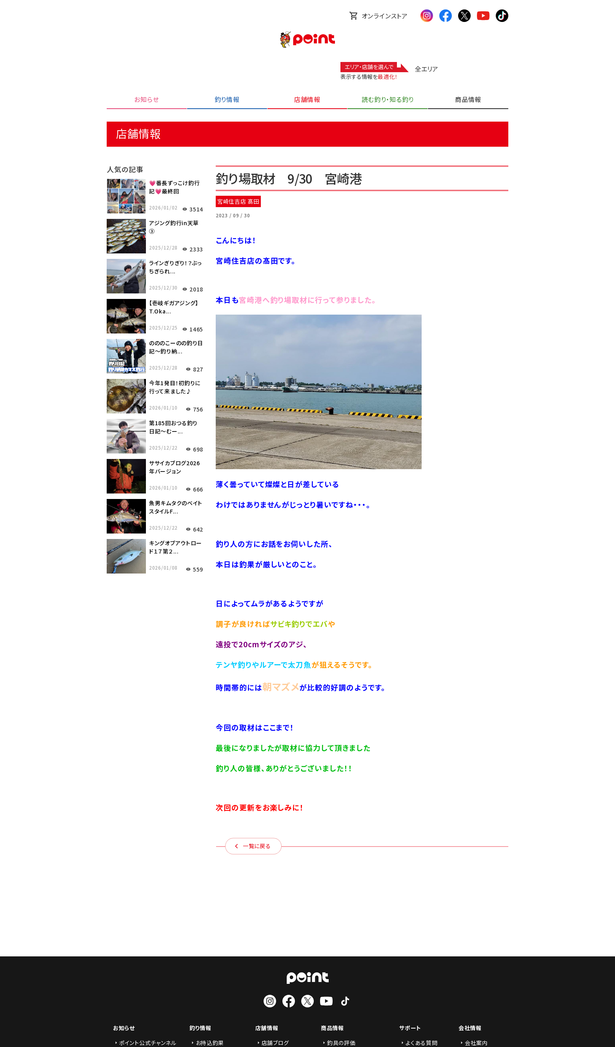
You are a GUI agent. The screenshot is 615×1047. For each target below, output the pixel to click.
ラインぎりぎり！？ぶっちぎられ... (175, 267)
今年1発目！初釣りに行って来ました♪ (174, 387)
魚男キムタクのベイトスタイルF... (175, 507)
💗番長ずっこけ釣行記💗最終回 (174, 187)
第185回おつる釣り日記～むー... (173, 427)
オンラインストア (378, 15)
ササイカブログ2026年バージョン (174, 467)
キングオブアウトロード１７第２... (175, 547)
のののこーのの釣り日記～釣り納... (176, 347)
